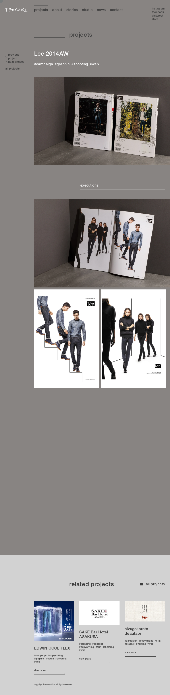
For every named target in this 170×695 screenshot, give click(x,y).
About (57, 10)
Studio (87, 10)
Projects (41, 10)
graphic (63, 64)
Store (155, 19)
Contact (116, 10)
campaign (44, 64)
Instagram (158, 9)
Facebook (158, 12)
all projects (152, 584)
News (101, 10)
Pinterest (157, 16)
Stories (72, 10)
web (95, 64)
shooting (80, 64)
